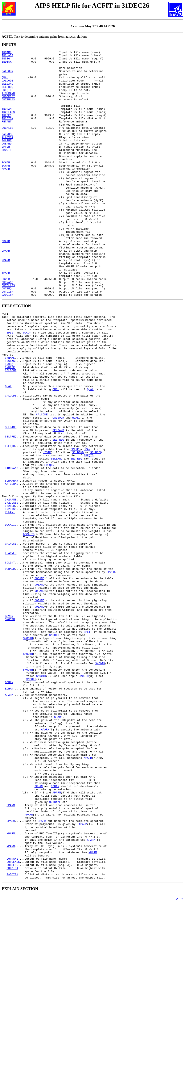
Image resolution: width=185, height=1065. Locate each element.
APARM (6, 192)
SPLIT (11, 386)
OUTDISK (7, 340)
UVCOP (27, 386)
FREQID (7, 98)
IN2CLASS (8, 124)
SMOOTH (7, 170)
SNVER (6, 325)
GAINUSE (7, 151)
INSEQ (6, 60)
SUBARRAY (8, 106)
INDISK (7, 64)
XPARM (6, 302)
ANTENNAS (8, 109)
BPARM (6, 279)
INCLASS (7, 56)
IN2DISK (7, 132)
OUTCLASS (8, 332)
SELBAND (7, 90)
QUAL (5, 83)
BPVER (6, 166)
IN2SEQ (7, 128)
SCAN (87, 526)
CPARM (6, 291)
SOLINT (7, 158)
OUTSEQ (7, 336)
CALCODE (7, 87)
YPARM (6, 317)
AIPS (179, 1061)
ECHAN (6, 189)
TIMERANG (8, 102)
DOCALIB (7, 143)
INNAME (7, 53)
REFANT (7, 136)
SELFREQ (7, 94)
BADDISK (7, 344)
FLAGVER (7, 155)
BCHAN (6, 185)
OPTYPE (76, 526)
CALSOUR (7, 75)
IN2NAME (7, 121)
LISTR (47, 530)
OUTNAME (7, 329)
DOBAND (7, 162)
